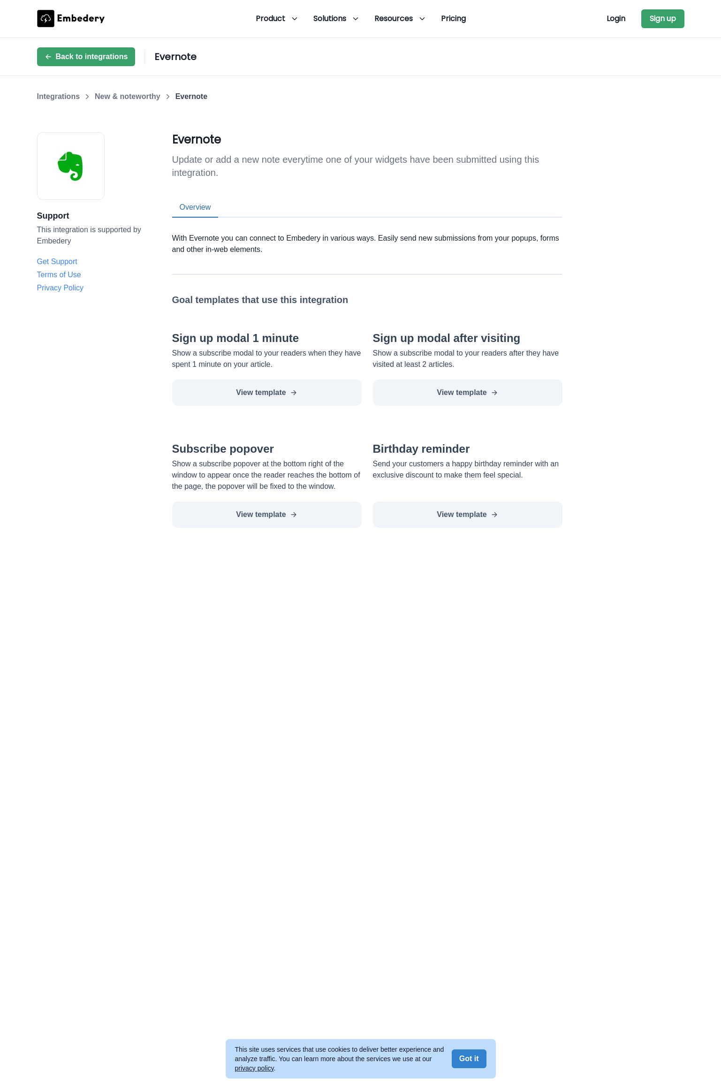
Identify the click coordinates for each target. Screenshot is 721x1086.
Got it (469, 1059)
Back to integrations (86, 57)
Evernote (191, 96)
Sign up (663, 18)
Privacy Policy (60, 288)
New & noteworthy (127, 96)
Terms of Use (59, 275)
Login (616, 18)
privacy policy (254, 1068)
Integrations (58, 96)
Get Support (57, 262)
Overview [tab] (195, 207)
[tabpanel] (367, 236)
